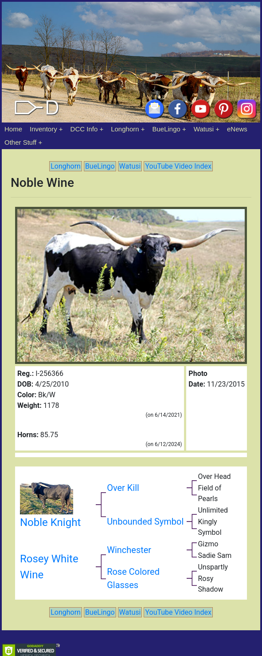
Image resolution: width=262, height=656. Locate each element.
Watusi (204, 129)
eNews (237, 129)
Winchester (129, 550)
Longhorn (125, 129)
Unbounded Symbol (145, 521)
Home (13, 129)
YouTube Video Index (178, 166)
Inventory (43, 129)
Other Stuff (20, 142)
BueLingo (166, 129)
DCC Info (84, 129)
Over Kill (123, 487)
